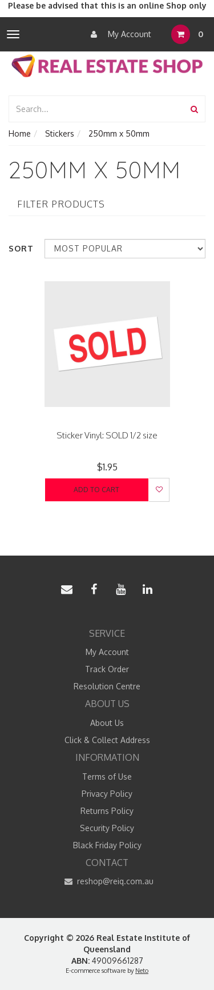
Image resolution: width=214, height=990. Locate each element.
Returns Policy (107, 811)
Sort (21, 248)
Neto (141, 971)
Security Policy (107, 828)
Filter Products (61, 204)
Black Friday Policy (107, 845)
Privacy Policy (107, 794)
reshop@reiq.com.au (107, 881)
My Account (118, 34)
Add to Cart (96, 489)
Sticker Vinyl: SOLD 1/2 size (107, 435)
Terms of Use (107, 776)
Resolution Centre (107, 686)
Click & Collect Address (107, 740)
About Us (107, 723)
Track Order (107, 669)
